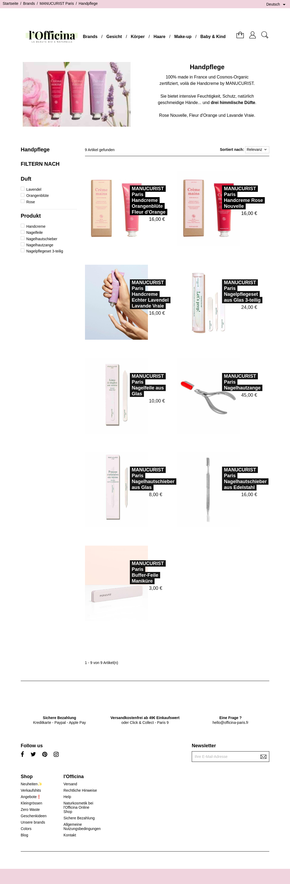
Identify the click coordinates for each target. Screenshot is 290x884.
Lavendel (33, 189)
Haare (159, 36)
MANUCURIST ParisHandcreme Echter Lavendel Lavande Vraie (138, 294)
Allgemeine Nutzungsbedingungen (82, 826)
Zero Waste (30, 809)
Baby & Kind (212, 36)
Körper (138, 36)
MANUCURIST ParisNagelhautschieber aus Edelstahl (233, 478)
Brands (90, 36)
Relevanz (257, 149)
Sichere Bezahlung (79, 818)
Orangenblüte (37, 195)
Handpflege (35, 149)
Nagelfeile (34, 232)
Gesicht (114, 36)
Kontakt (69, 835)
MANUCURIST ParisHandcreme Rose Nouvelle (243, 197)
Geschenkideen (33, 816)
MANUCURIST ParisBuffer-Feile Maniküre (136, 572)
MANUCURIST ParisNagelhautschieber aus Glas (141, 478)
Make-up (182, 36)
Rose (30, 202)
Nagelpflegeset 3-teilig (44, 251)
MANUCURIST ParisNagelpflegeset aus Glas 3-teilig (230, 291)
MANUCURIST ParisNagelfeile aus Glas (136, 384)
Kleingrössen (31, 803)
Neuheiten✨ (31, 784)
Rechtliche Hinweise (80, 790)
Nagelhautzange (39, 245)
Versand (70, 784)
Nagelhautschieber (41, 239)
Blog (24, 835)
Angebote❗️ (31, 797)
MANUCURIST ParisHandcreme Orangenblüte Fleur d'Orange (148, 200)
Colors (26, 829)
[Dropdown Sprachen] (276, 4)
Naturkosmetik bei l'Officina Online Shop (78, 807)
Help (67, 797)
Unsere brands (33, 822)
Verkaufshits (31, 790)
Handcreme (35, 226)
